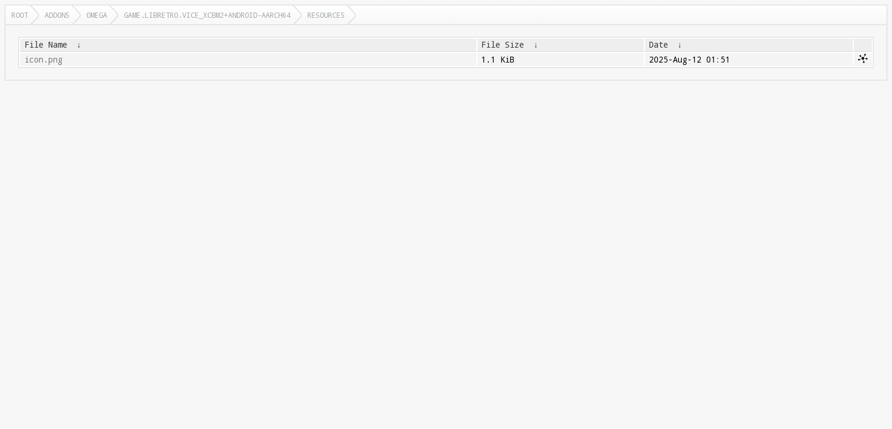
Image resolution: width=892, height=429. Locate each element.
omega (96, 15)
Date (658, 44)
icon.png (43, 59)
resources (326, 15)
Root (19, 15)
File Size (502, 44)
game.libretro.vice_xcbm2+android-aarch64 (207, 15)
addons (57, 15)
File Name (45, 44)
